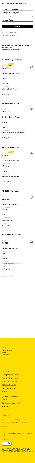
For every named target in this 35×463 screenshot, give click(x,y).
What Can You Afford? (9, 385)
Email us (4, 400)
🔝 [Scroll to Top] (32, 457)
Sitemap (4, 391)
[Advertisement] (17, 295)
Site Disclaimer (5, 426)
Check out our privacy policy (11, 403)
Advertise (5, 406)
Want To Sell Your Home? (10, 378)
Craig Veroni (25, 433)
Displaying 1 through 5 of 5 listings (10, 49)
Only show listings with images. (10, 32)
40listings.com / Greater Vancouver (14, 3)
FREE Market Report (9, 388)
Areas (5, 352)
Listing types (7, 350)
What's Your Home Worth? (10, 381)
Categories (7, 348)
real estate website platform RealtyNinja (16, 422)
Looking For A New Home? (11, 375)
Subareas (6, 354)
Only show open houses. (8, 35)
